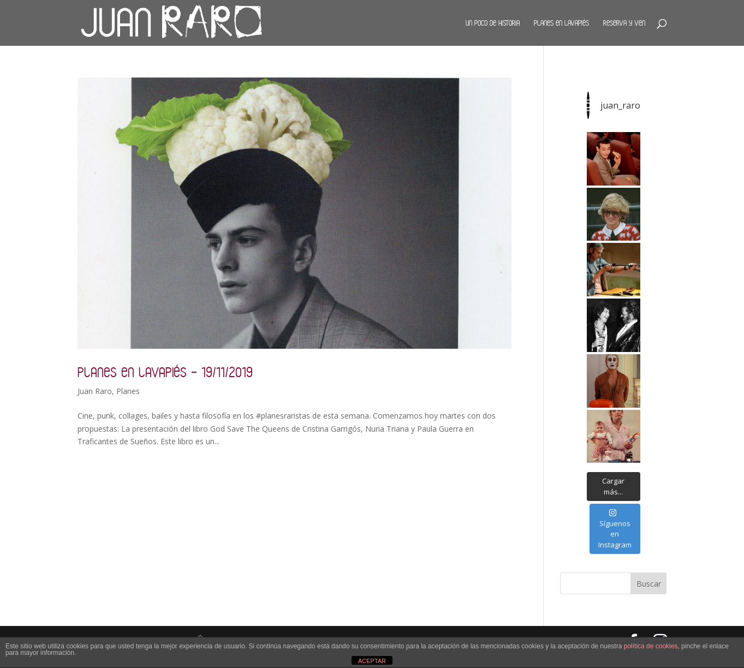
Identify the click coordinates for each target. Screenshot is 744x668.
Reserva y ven (624, 23)
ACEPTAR (372, 661)
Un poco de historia (493, 23)
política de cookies (651, 646)
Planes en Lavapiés (561, 23)
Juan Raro (95, 391)
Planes (128, 391)
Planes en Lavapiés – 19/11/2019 (165, 372)
